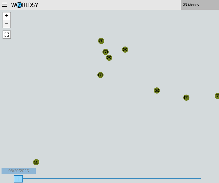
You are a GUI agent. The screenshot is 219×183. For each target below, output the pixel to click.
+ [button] (6, 16)
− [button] (6, 24)
